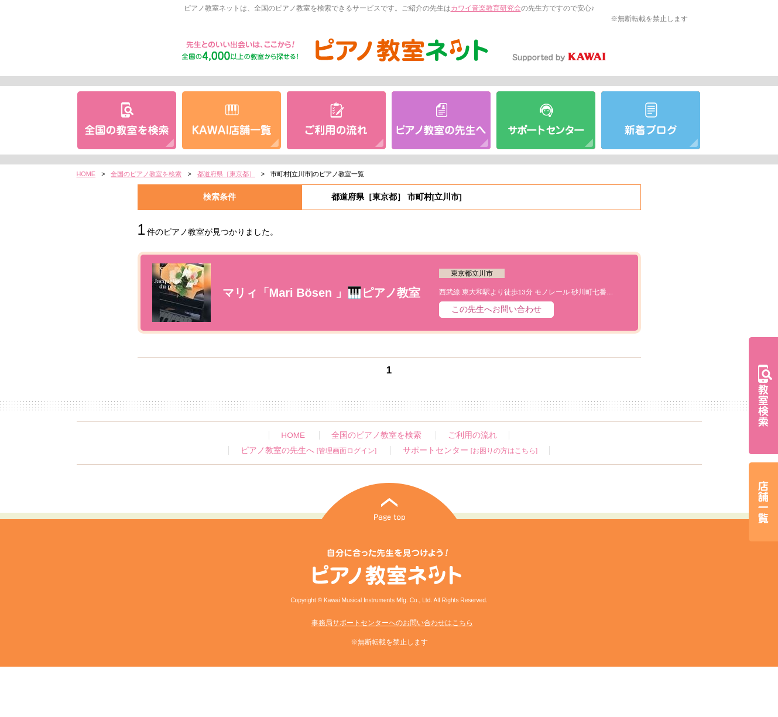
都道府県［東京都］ (226, 173)
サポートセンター (470, 450)
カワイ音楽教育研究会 (486, 8)
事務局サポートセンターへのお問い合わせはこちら (392, 622)
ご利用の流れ (472, 435)
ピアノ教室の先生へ (308, 450)
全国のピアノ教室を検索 (146, 173)
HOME (86, 173)
